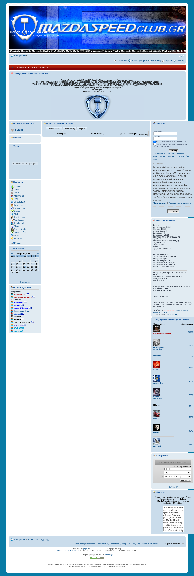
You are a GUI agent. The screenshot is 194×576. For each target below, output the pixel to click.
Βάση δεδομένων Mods (85, 544)
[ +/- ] (13, 67)
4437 (191, 445)
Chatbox (17, 187)
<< (12, 253)
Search (17, 211)
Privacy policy (19, 208)
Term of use (18, 205)
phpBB (86, 549)
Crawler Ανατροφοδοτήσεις (109, 544)
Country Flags (19, 217)
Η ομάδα (126, 544)
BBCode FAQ (19, 202)
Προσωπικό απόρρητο (179, 203)
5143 (191, 431)
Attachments (19, 196)
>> (38, 253)
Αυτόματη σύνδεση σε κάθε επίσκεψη (169, 141)
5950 (191, 395)
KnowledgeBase (20, 232)
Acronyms (18, 238)
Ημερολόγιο (122, 61)
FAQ (16, 199)
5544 (191, 406)
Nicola (185, 310)
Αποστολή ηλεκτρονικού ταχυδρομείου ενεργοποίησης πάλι (172, 156)
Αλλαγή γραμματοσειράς (181, 56)
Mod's (16, 214)
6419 (191, 368)
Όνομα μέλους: (159, 131)
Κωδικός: (157, 136)
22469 (190, 346)
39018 (190, 332)
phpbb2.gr (109, 555)
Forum (19, 129)
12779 (190, 357)
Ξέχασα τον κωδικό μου (163, 154)
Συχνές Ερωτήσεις (139, 61)
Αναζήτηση (156, 61)
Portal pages (19, 220)
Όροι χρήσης (160, 203)
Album (16, 226)
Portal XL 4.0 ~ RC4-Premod (68, 551)
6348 (191, 382)
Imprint (17, 235)
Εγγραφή (168, 61)
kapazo (179, 310)
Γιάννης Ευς (172, 314)
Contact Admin (20, 229)
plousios (156, 312)
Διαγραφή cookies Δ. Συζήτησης (145, 544)
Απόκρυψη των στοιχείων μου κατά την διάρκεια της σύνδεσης (170, 145)
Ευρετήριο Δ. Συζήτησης (38, 539)
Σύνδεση (180, 61)
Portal (16, 190)
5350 (191, 417)
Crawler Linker (20, 223)
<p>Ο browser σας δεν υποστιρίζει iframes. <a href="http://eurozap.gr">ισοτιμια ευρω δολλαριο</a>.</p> (173, 474)
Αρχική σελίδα (20, 56)
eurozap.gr (173, 487)
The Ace (164, 312)
